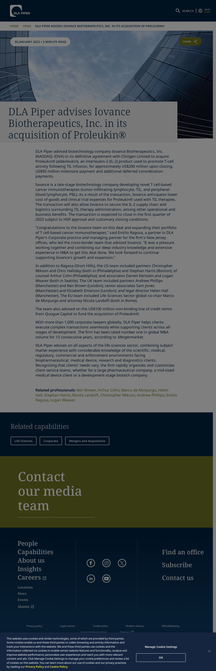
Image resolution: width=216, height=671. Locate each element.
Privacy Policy (35, 667)
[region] (108, 651)
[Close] (209, 651)
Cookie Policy (58, 667)
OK (161, 657)
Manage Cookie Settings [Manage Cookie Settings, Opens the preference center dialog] (161, 647)
